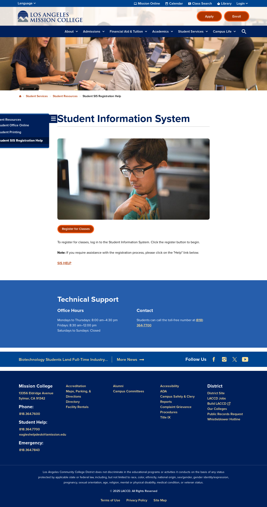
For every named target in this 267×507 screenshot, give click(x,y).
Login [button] (241, 3)
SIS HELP (64, 263)
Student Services (37, 96)
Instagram (224, 359)
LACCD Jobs (216, 398)
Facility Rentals (77, 406)
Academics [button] (160, 31)
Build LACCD (218, 403)
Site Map (160, 500)
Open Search (244, 31)
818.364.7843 (29, 449)
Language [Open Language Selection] (25, 3)
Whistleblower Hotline (223, 419)
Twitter (235, 359)
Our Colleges (217, 408)
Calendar (176, 3)
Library (226, 3)
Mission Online (149, 3)
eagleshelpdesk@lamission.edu (42, 434)
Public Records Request (225, 414)
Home (20, 96)
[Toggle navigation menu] (4, 119)
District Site (216, 393)
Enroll (236, 16)
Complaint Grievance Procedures (175, 409)
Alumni (118, 386)
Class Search (202, 3)
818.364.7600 (29, 413)
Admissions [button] (91, 31)
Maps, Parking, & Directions (78, 394)
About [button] (69, 31)
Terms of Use (110, 500)
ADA (163, 391)
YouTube (245, 359)
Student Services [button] (191, 31)
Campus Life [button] (222, 31)
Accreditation (76, 386)
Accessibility (169, 386)
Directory (73, 401)
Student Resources (65, 96)
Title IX (165, 417)
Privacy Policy (136, 500)
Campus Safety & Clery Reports (177, 399)
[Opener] (263, 358)
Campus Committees (128, 391)
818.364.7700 (29, 429)
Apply (209, 16)
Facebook (214, 359)
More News (127, 359)
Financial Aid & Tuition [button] (126, 31)
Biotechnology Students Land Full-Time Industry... (63, 359)
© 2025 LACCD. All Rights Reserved (133, 491)
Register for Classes (76, 229)
